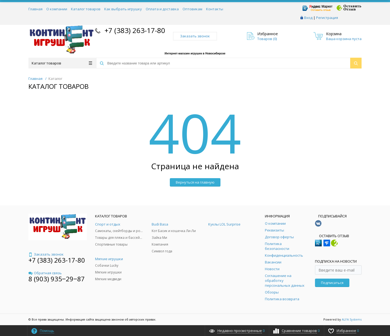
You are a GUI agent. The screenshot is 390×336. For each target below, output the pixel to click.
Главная (35, 8)
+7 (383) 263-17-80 (134, 30)
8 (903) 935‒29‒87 (56, 278)
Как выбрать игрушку (123, 8)
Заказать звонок (195, 36)
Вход (308, 17)
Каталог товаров (85, 8)
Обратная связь (45, 272)
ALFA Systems (352, 319)
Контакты (214, 8)
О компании (56, 8)
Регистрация (327, 17)
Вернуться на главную (195, 182)
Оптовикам (192, 8)
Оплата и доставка (162, 8)
